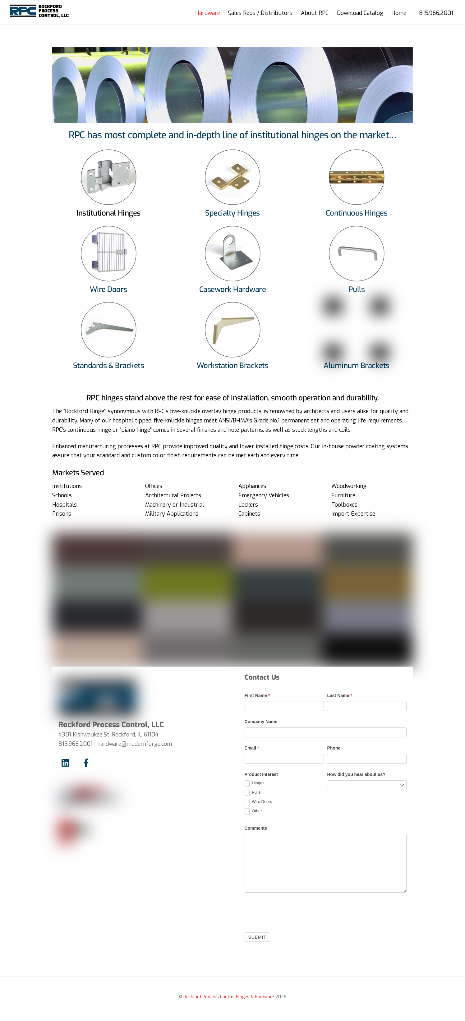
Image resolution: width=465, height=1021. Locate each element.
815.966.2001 (436, 13)
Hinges (255, 783)
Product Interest (261, 774)
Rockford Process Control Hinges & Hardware (228, 997)
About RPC (314, 13)
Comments (256, 828)
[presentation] (292, 911)
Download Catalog (360, 13)
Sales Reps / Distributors (260, 13)
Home (398, 13)
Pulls (253, 793)
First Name (257, 695)
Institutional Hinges (108, 213)
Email (252, 748)
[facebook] (87, 763)
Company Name (261, 721)
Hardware (207, 13)
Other (253, 811)
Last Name (339, 695)
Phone (333, 748)
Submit (257, 937)
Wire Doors (258, 802)
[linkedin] (67, 763)
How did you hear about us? (356, 774)
